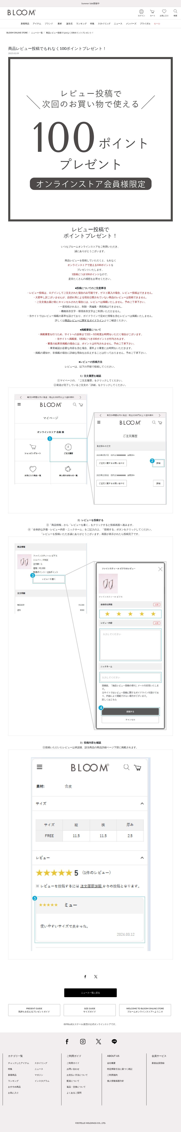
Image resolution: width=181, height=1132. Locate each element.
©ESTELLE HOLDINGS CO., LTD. (90, 1123)
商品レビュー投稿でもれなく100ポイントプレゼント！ (70, 32)
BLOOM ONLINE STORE (17, 32)
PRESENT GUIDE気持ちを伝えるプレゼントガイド (34, 1010)
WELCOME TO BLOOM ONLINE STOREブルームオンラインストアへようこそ (145, 1010)
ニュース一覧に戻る (90, 992)
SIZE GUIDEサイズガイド (89, 1010)
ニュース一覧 (37, 32)
